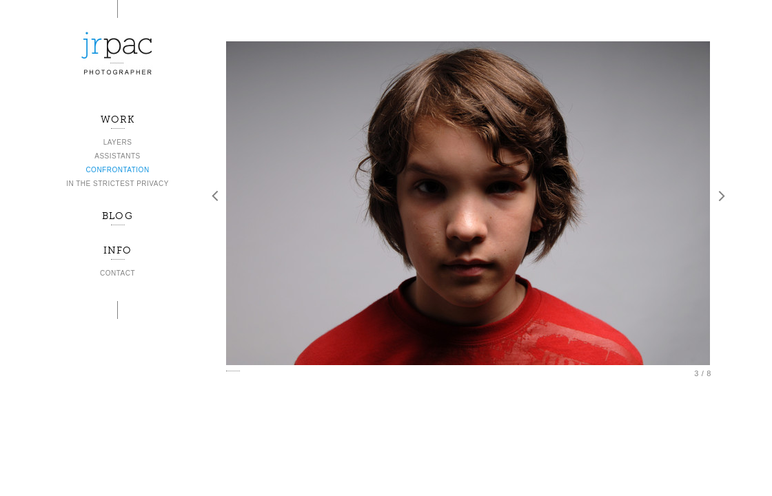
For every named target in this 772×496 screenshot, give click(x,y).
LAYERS (117, 142)
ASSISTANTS (117, 156)
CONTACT (117, 273)
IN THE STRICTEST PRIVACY (117, 183)
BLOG (117, 216)
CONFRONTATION (117, 170)
